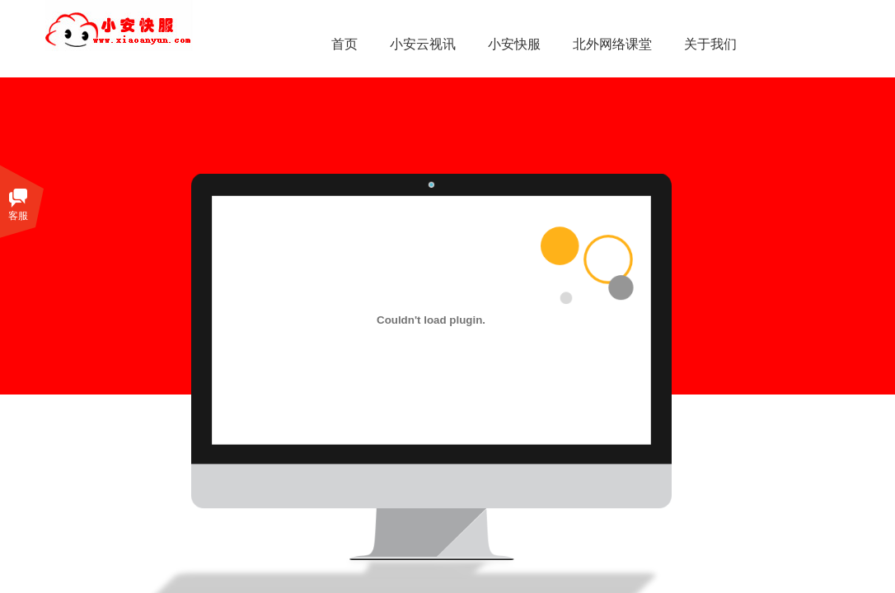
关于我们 (710, 44)
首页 (344, 44)
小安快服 (514, 44)
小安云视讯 (423, 44)
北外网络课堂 (612, 44)
